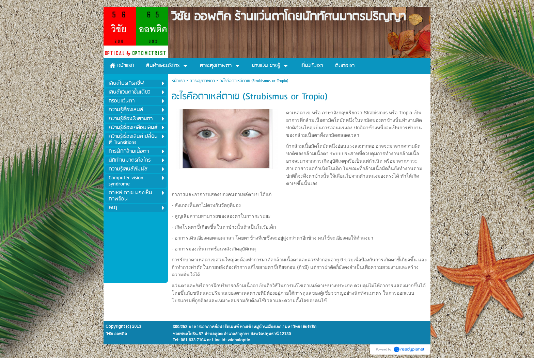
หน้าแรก (178, 80)
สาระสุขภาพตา (202, 80)
